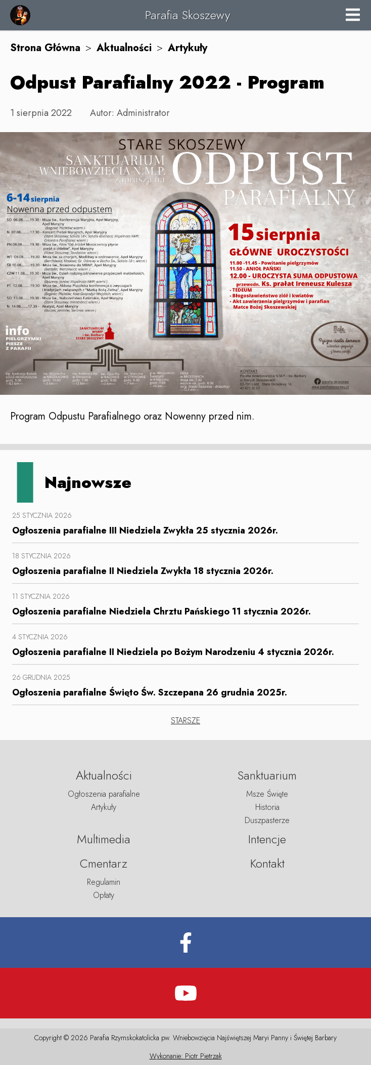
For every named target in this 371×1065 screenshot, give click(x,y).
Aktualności (124, 47)
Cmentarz (103, 863)
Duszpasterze (267, 820)
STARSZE (185, 720)
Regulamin (103, 882)
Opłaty (103, 895)
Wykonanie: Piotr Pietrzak (186, 1056)
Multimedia (103, 839)
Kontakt (267, 863)
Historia (267, 807)
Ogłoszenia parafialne (104, 794)
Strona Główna (45, 47)
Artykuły (187, 47)
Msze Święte (267, 794)
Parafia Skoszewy (187, 15)
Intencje (267, 839)
